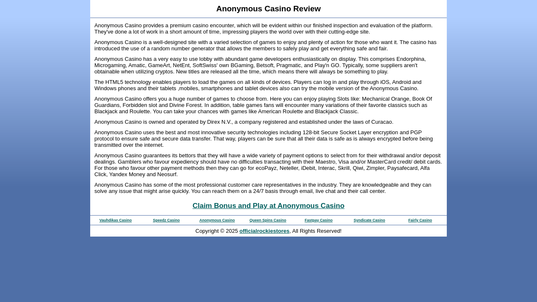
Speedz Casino (166, 220)
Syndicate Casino (369, 220)
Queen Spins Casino (268, 220)
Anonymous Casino (217, 220)
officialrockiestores (264, 231)
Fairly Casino (420, 220)
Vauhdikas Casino (115, 220)
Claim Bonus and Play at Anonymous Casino (268, 206)
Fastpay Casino (319, 220)
